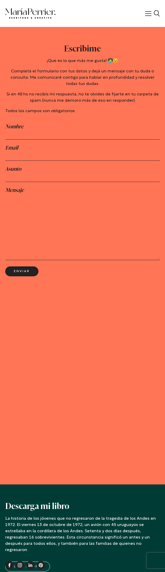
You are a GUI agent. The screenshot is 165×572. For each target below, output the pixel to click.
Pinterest (41, 565)
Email (11, 148)
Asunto (13, 169)
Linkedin (30, 565)
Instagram (20, 565)
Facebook (9, 565)
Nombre (14, 126)
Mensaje (14, 190)
